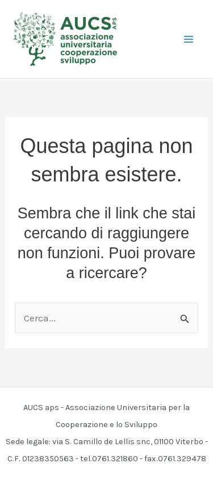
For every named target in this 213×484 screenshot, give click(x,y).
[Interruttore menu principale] (189, 39)
